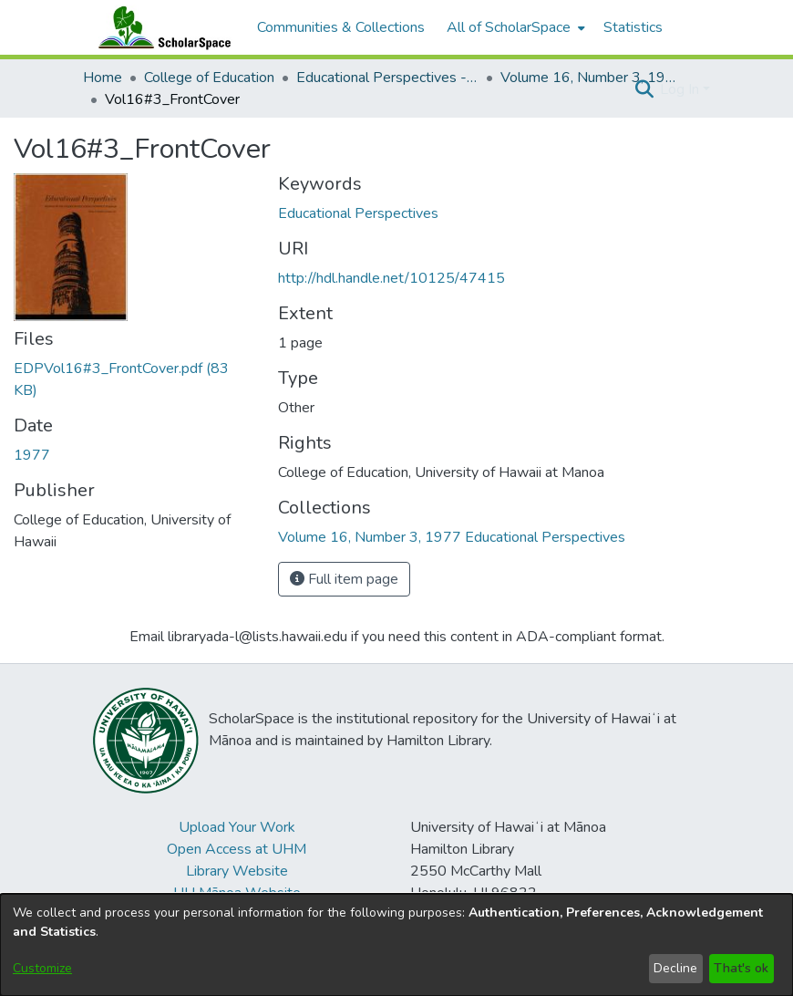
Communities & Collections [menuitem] (341, 27)
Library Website (237, 871)
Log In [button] (681, 89)
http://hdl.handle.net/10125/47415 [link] (391, 278)
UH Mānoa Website (237, 893)
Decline (675, 968)
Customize (42, 968)
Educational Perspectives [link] (358, 213)
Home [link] (102, 77)
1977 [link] (32, 455)
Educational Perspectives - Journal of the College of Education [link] (387, 77)
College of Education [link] (209, 77)
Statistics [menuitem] (633, 27)
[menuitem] (514, 27)
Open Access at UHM (236, 849)
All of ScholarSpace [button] (509, 27)
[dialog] (396, 945)
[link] (451, 537)
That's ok (741, 968)
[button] (644, 89)
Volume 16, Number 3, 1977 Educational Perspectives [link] (591, 77)
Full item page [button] (344, 579)
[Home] (160, 27)
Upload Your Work (237, 827)
